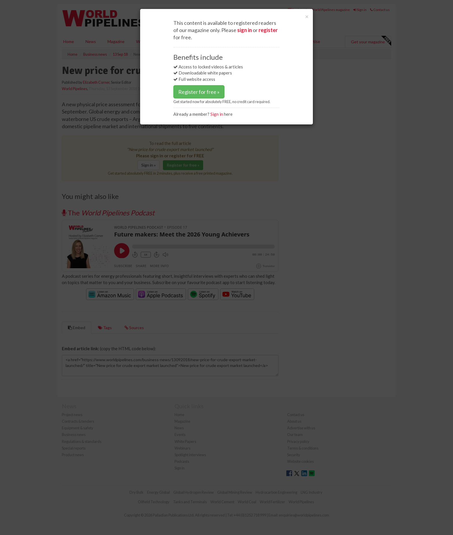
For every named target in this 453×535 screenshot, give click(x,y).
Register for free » (199, 92)
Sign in (216, 114)
